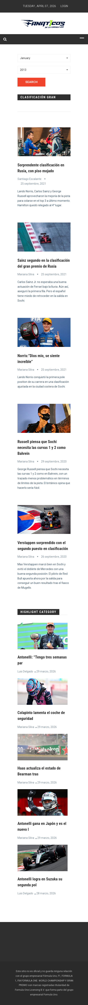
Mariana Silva (25, 274)
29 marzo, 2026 (46, 671)
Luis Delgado (25, 671)
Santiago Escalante (29, 179)
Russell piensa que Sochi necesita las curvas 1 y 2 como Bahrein (41, 447)
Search (31, 82)
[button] (44, 58)
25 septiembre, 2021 (33, 183)
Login (64, 6)
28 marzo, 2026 (46, 893)
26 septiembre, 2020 (54, 556)
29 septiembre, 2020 (54, 461)
